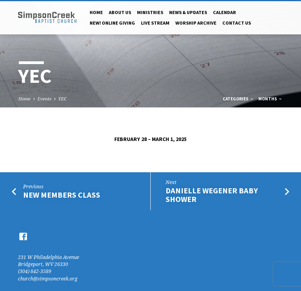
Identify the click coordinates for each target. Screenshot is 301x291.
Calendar (224, 12)
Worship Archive (195, 23)
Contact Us (236, 23)
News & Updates (188, 12)
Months (270, 99)
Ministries (150, 12)
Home (96, 12)
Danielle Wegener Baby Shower (212, 195)
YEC (62, 99)
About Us (120, 12)
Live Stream (155, 23)
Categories (238, 99)
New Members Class (61, 195)
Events (44, 99)
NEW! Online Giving (112, 23)
